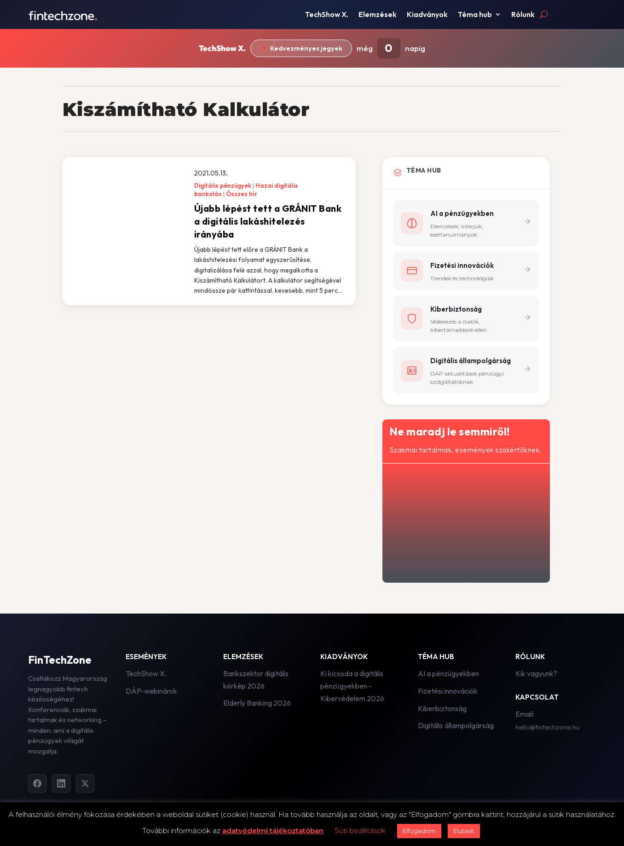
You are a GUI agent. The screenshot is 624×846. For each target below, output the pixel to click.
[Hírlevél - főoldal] (465, 521)
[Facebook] (37, 784)
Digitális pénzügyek (222, 185)
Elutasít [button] (463, 830)
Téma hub (475, 15)
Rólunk (523, 15)
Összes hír (241, 193)
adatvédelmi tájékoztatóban (273, 830)
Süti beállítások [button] (360, 830)
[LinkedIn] (61, 784)
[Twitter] (85, 784)
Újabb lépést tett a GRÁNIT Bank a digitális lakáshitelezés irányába (268, 221)
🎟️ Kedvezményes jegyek (301, 48)
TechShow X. (326, 15)
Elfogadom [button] (419, 830)
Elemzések (377, 15)
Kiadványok (427, 15)
